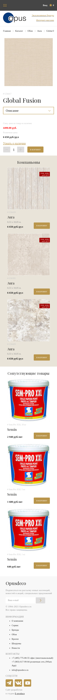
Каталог (19, 31)
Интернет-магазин (45, 20)
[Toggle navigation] (5, 5)
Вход (45, 5)
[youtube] (27, 683)
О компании (17, 621)
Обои (30, 31)
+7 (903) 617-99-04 (21, 662)
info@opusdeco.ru (20, 670)
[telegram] (9, 683)
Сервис (15, 625)
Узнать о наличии (14, 143)
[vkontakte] (18, 683)
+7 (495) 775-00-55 (21, 658)
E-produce (20, 693)
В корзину (35, 149)
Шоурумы (16, 643)
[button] (52, 5)
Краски (15, 639)
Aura (39, 31)
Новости (16, 648)
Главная (7, 31)
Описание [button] (12, 110)
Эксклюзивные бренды (43, 15)
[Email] (25, 600)
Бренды (15, 630)
